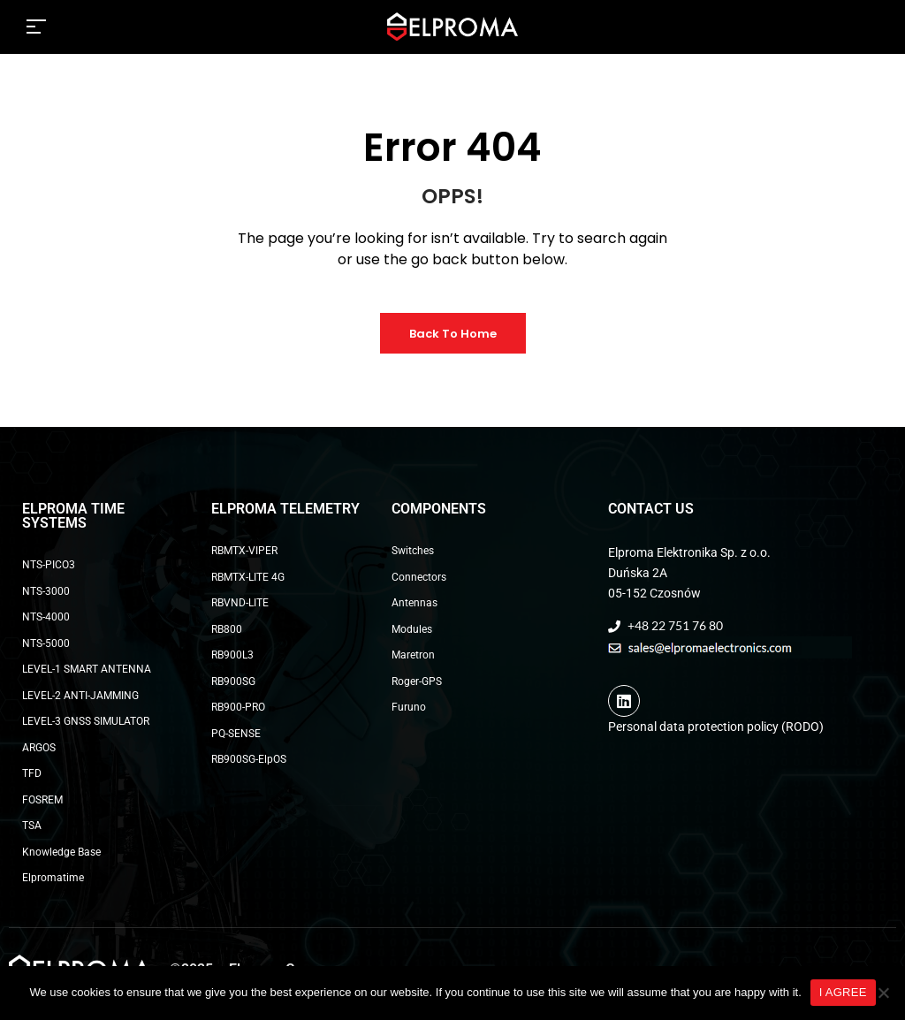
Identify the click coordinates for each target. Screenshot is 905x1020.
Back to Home (453, 333)
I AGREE (843, 992)
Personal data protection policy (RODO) (716, 726)
